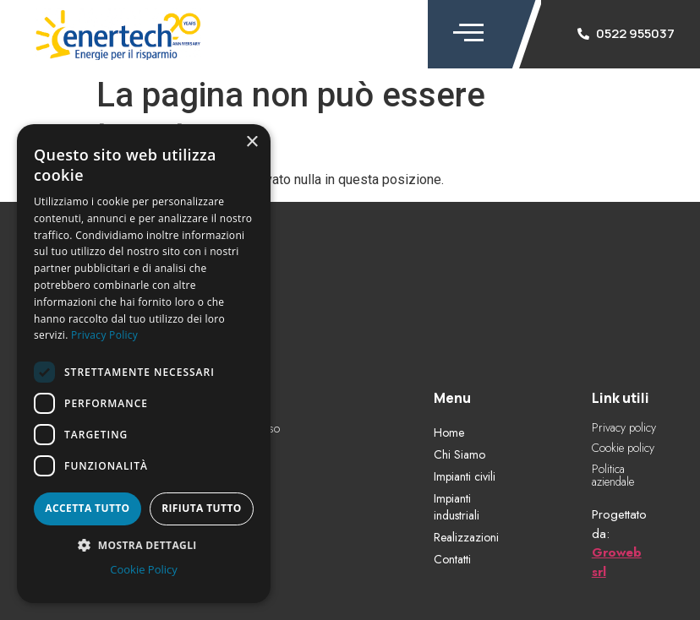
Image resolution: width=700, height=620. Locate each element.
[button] (144, 544)
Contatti (452, 559)
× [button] (251, 142)
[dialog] (144, 363)
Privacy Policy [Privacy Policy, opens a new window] (104, 335)
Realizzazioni (466, 537)
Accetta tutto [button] (87, 508)
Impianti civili (464, 476)
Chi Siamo (459, 454)
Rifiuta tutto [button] (201, 508)
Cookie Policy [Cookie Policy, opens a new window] (144, 569)
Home (449, 432)
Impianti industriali (456, 507)
